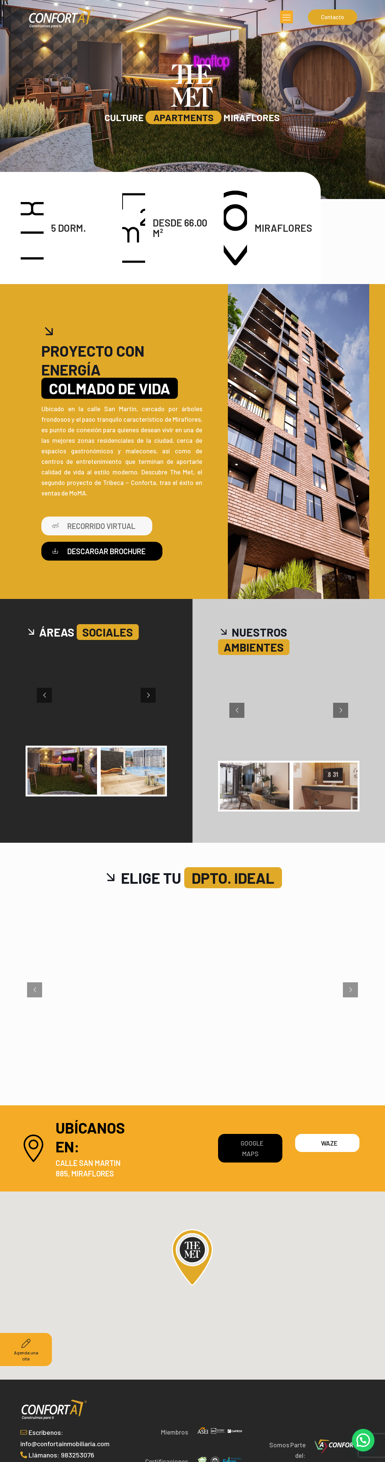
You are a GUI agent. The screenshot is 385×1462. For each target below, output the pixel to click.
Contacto (332, 17)
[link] (337, 1446)
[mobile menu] (286, 17)
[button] (363, 1440)
